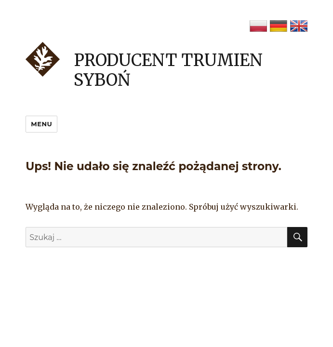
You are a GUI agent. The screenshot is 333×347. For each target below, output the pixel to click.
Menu (41, 124)
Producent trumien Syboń (168, 70)
